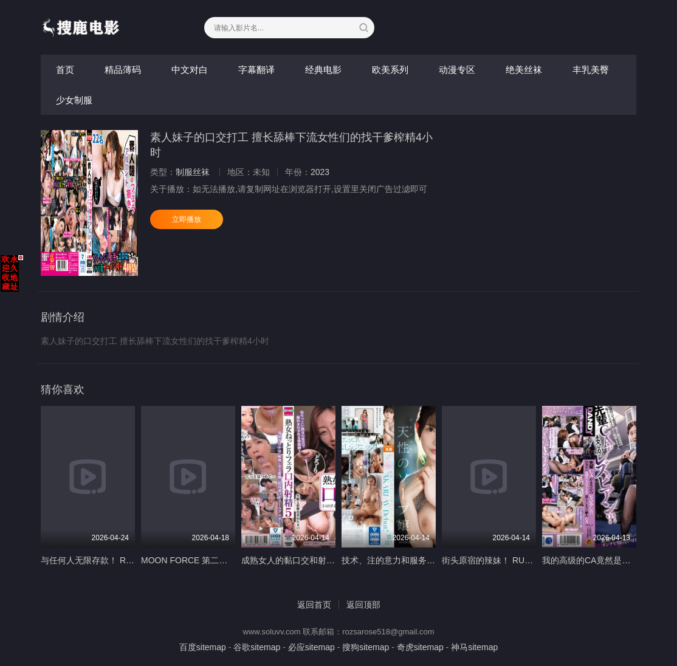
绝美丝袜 (524, 69)
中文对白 (189, 69)
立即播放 (186, 219)
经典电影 (323, 69)
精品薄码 (123, 69)
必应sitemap (311, 647)
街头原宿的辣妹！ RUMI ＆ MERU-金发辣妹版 (529, 560)
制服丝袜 (193, 172)
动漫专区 (457, 69)
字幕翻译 (256, 69)
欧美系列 (390, 69)
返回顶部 (363, 604)
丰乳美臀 (590, 69)
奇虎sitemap (420, 647)
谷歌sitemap (256, 647)
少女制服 (74, 100)
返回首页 (314, 604)
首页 (65, 69)
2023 (320, 172)
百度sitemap (202, 647)
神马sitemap (474, 647)
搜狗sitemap (365, 647)
